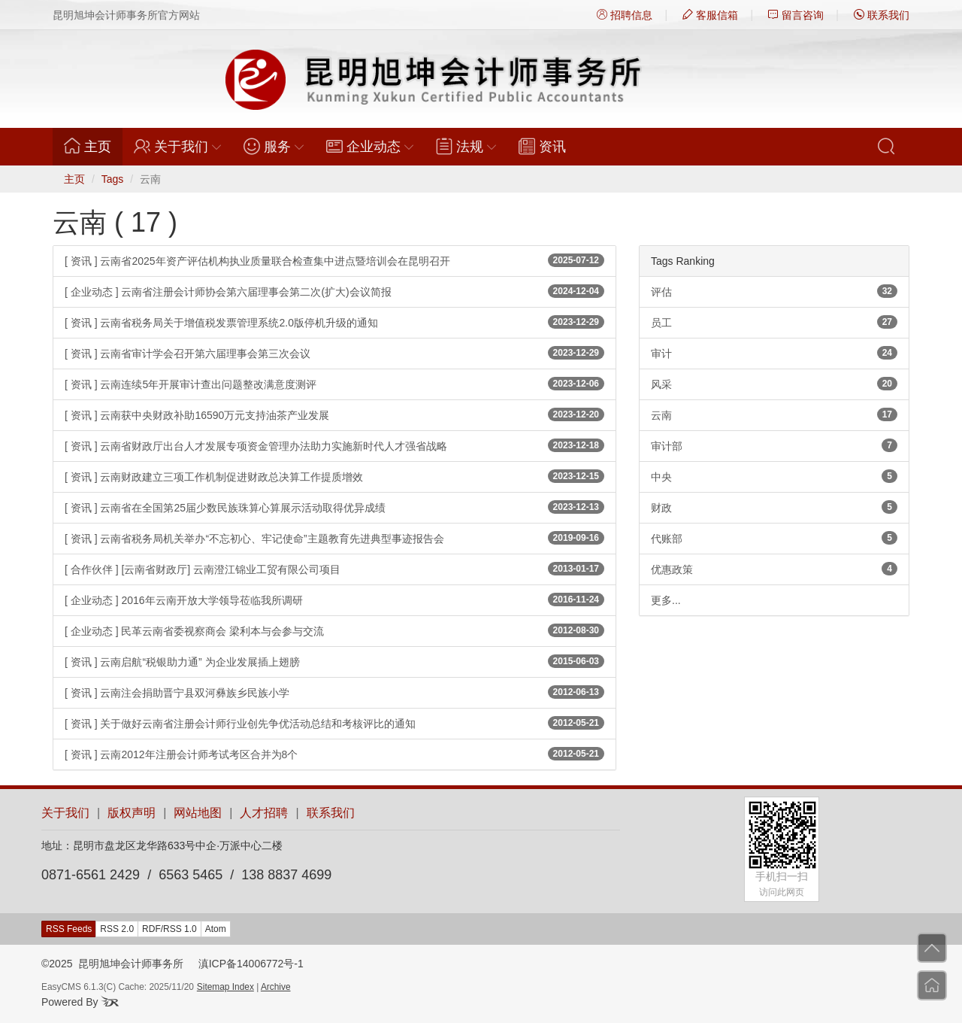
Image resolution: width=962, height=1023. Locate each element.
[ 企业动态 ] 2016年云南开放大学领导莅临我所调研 (334, 599)
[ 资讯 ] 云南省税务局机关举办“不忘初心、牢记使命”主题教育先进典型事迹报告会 (334, 538)
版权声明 (131, 812)
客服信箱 (710, 15)
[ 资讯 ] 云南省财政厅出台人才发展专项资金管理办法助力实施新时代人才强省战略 (334, 445)
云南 (774, 414)
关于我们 (65, 812)
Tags (112, 179)
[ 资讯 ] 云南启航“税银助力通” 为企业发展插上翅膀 (334, 661)
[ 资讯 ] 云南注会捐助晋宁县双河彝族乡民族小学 (334, 692)
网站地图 (198, 812)
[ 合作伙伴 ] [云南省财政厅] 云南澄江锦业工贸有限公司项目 (334, 568)
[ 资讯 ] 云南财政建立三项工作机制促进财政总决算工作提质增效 (334, 476)
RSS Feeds (69, 929)
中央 (774, 476)
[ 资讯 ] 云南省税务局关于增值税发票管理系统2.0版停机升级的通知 (334, 322)
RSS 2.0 (117, 929)
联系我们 (881, 15)
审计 (774, 353)
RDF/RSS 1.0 (169, 929)
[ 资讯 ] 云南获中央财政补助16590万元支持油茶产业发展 (334, 414)
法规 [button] (466, 146)
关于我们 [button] (177, 146)
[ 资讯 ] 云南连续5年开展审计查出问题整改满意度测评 (334, 383)
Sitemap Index (225, 987)
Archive (276, 987)
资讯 (542, 146)
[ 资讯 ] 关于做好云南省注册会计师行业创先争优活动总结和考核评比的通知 (334, 723)
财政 (774, 507)
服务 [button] (274, 146)
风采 (774, 383)
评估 (774, 291)
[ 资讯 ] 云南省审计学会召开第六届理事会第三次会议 (334, 353)
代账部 (774, 538)
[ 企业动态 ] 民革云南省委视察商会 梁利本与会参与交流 (334, 630)
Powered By (80, 1002)
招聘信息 (624, 15)
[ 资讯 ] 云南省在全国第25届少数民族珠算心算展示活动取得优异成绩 (334, 507)
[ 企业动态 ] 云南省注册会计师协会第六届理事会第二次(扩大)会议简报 (334, 291)
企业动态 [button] (369, 146)
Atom (215, 929)
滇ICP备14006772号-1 (251, 964)
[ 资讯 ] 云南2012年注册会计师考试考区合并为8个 (334, 753)
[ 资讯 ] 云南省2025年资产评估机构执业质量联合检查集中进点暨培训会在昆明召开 (334, 260)
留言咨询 (796, 15)
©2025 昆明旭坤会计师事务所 (112, 964)
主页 (93, 146)
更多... (666, 600)
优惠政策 (774, 568)
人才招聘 (264, 812)
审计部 (774, 445)
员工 (774, 322)
